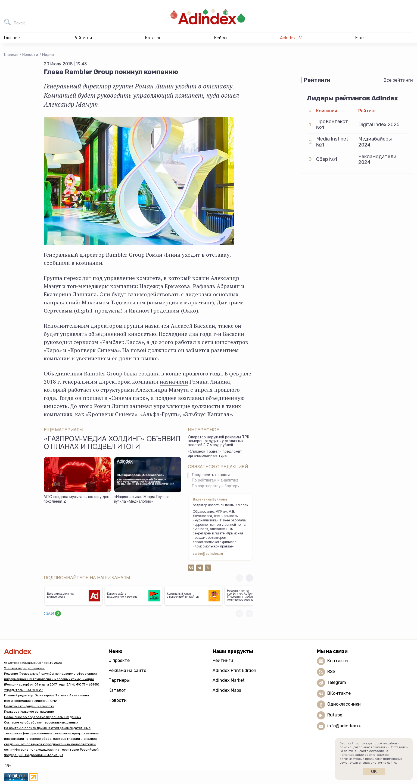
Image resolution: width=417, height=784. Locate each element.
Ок (374, 771)
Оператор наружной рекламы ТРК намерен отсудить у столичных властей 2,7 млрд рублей (218, 441)
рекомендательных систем (361, 762)
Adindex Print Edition (234, 670)
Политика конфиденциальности (29, 706)
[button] (249, 578)
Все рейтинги (398, 80)
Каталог (117, 690)
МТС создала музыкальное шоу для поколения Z (76, 499)
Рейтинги (223, 660)
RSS (331, 671)
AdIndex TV (291, 37)
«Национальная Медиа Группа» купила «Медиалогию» (142, 499)
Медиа (48, 54)
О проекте (119, 660)
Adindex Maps (227, 690)
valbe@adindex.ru (208, 554)
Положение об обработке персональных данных (42, 717)
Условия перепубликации (24, 668)
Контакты (337, 660)
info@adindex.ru (344, 725)
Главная (11, 54)
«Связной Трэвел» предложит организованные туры (215, 454)
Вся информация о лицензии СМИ (30, 701)
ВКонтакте (339, 693)
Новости (30, 54)
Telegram (336, 682)
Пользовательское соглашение (29, 711)
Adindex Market (229, 680)
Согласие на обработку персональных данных (41, 722)
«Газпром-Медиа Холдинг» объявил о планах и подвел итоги (112, 443)
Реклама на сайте (127, 670)
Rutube (334, 715)
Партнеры (119, 680)
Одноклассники (344, 704)
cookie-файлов (377, 755)
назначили (174, 381)
